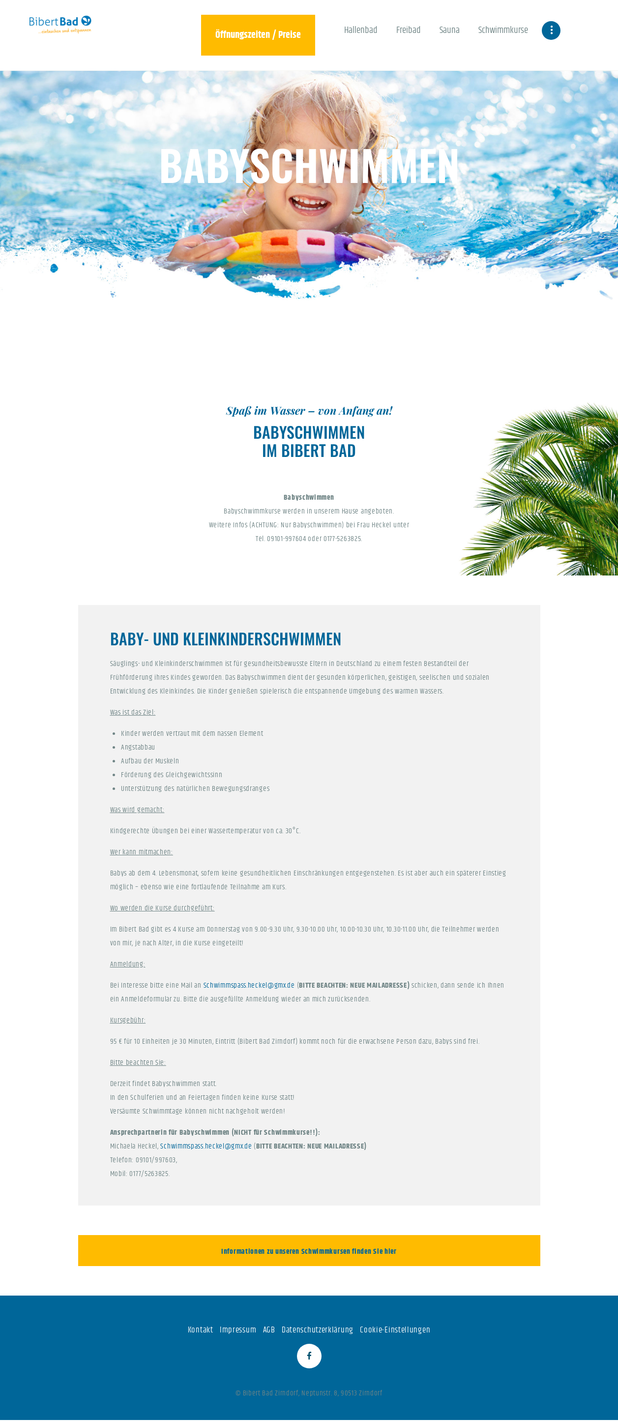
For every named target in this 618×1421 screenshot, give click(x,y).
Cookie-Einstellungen (395, 1330)
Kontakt (200, 1330)
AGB (269, 1330)
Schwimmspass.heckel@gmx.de (249, 985)
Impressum (238, 1330)
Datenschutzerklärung (317, 1330)
